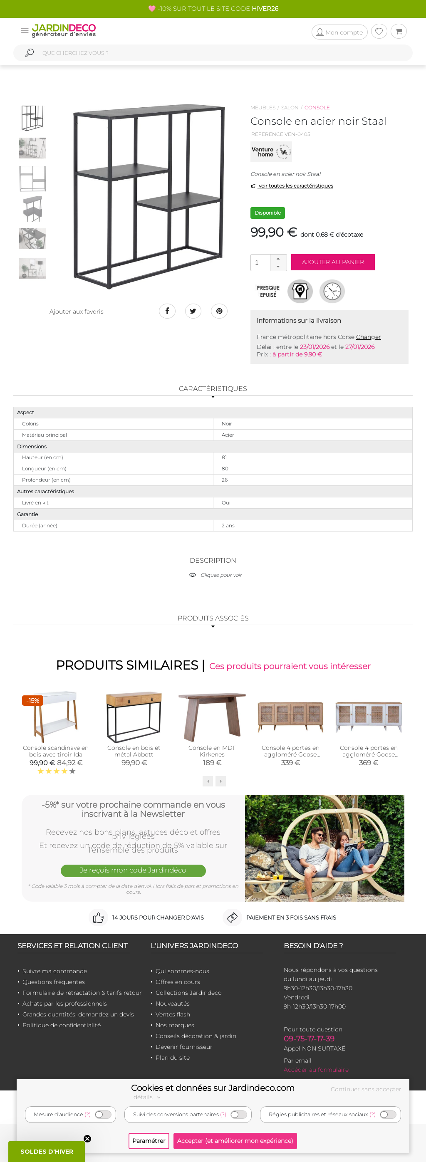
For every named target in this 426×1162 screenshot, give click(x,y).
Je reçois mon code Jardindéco (133, 870)
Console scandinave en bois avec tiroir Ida (56, 751)
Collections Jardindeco (189, 992)
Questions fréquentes (53, 982)
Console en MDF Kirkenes (212, 751)
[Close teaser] (87, 1139)
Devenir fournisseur (184, 1047)
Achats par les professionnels (64, 1003)
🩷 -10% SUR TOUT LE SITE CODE (213, 8)
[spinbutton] (267, 262)
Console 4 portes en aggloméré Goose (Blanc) (369, 754)
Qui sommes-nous (182, 971)
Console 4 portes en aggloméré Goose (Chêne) (291, 754)
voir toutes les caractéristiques (291, 186)
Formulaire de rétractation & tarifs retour (82, 992)
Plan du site (173, 1057)
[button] (278, 259)
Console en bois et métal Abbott (134, 751)
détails (148, 1097)
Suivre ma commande (54, 971)
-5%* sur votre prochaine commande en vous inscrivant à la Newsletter (133, 809)
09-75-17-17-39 (309, 1038)
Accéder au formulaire (316, 1069)
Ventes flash (173, 1014)
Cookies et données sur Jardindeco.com (213, 1088)
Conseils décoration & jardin (196, 1036)
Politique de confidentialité (61, 1025)
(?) (87, 1114)
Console (317, 107)
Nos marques (175, 1025)
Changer (368, 337)
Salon (290, 107)
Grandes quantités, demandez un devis (78, 1014)
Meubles (262, 107)
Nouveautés (173, 1003)
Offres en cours (178, 982)
